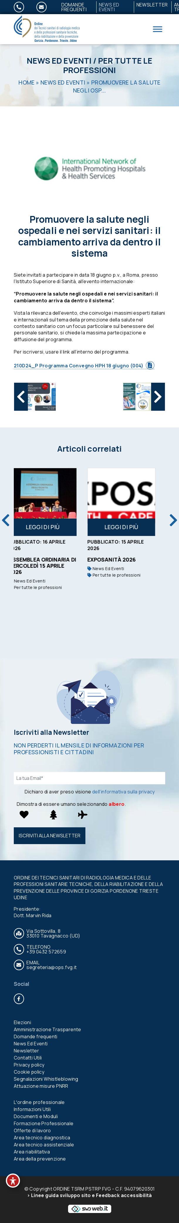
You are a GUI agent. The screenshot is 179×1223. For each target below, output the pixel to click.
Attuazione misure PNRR (41, 1086)
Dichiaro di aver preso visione (90, 791)
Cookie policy (29, 1072)
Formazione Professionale (44, 1123)
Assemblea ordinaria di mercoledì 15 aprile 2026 (50, 565)
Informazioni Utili (32, 1109)
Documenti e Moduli (36, 1116)
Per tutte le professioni (108, 65)
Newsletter (152, 4)
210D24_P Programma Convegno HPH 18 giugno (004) (78, 365)
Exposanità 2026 (119, 559)
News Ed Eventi (109, 7)
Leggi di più (50, 527)
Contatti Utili (28, 1057)
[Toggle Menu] (157, 29)
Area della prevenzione (40, 1159)
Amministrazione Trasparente (47, 1029)
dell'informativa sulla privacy (123, 791)
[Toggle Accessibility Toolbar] (13, 1181)
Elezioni (22, 1022)
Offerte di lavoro (32, 1130)
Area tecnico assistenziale (44, 1144)
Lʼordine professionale (39, 1102)
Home (26, 82)
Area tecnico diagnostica (42, 1137)
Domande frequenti (74, 7)
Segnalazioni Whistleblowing (46, 1079)
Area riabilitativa (32, 1151)
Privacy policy (29, 1065)
